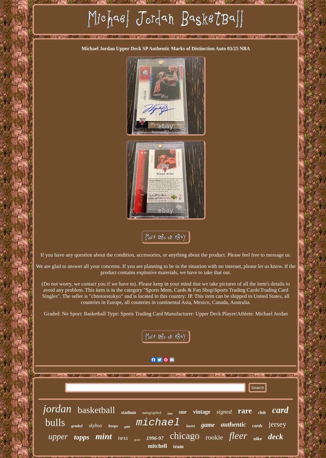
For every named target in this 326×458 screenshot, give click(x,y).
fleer (238, 435)
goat (137, 439)
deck (275, 436)
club (262, 412)
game (207, 424)
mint (104, 436)
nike (257, 438)
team (178, 446)
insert (190, 426)
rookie (214, 437)
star (183, 412)
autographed (151, 413)
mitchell (157, 446)
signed (224, 411)
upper (58, 436)
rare (245, 411)
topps (81, 437)
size (170, 413)
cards (257, 425)
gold (127, 426)
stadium (128, 412)
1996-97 (155, 438)
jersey (277, 424)
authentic (233, 424)
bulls (55, 422)
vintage (201, 412)
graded (77, 426)
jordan (57, 409)
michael (158, 422)
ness (123, 438)
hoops (113, 426)
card (280, 410)
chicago (184, 435)
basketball (96, 410)
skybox (95, 425)
